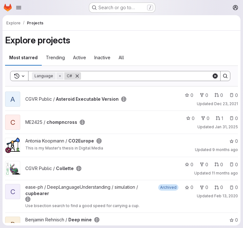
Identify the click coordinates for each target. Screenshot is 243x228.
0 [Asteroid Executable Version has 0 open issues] (233, 95)
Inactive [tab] (102, 57)
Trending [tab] (55, 57)
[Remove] (77, 76)
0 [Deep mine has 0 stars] (233, 220)
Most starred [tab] (23, 57)
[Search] (146, 76)
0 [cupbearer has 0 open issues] (233, 187)
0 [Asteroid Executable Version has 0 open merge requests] (219, 95)
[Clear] (215, 76)
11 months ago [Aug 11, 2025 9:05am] (225, 173)
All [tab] (121, 57)
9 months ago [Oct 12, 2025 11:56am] (225, 149)
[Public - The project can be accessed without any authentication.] (123, 99)
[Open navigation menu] (19, 8)
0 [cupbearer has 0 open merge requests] (219, 187)
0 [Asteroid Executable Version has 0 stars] (189, 95)
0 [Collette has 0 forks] (204, 164)
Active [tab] (79, 57)
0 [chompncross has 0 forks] (205, 118)
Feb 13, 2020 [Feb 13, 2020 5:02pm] (226, 195)
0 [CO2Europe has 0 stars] (233, 141)
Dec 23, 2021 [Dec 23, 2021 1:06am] (226, 103)
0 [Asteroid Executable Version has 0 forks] (204, 95)
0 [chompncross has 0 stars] (190, 118)
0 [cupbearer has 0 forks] (204, 187)
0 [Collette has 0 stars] (189, 164)
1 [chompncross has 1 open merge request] (219, 118)
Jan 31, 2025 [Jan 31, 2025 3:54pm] (226, 126)
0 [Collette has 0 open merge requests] (219, 164)
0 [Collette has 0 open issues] (233, 164)
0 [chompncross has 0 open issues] (233, 118)
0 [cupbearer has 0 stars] (189, 187)
